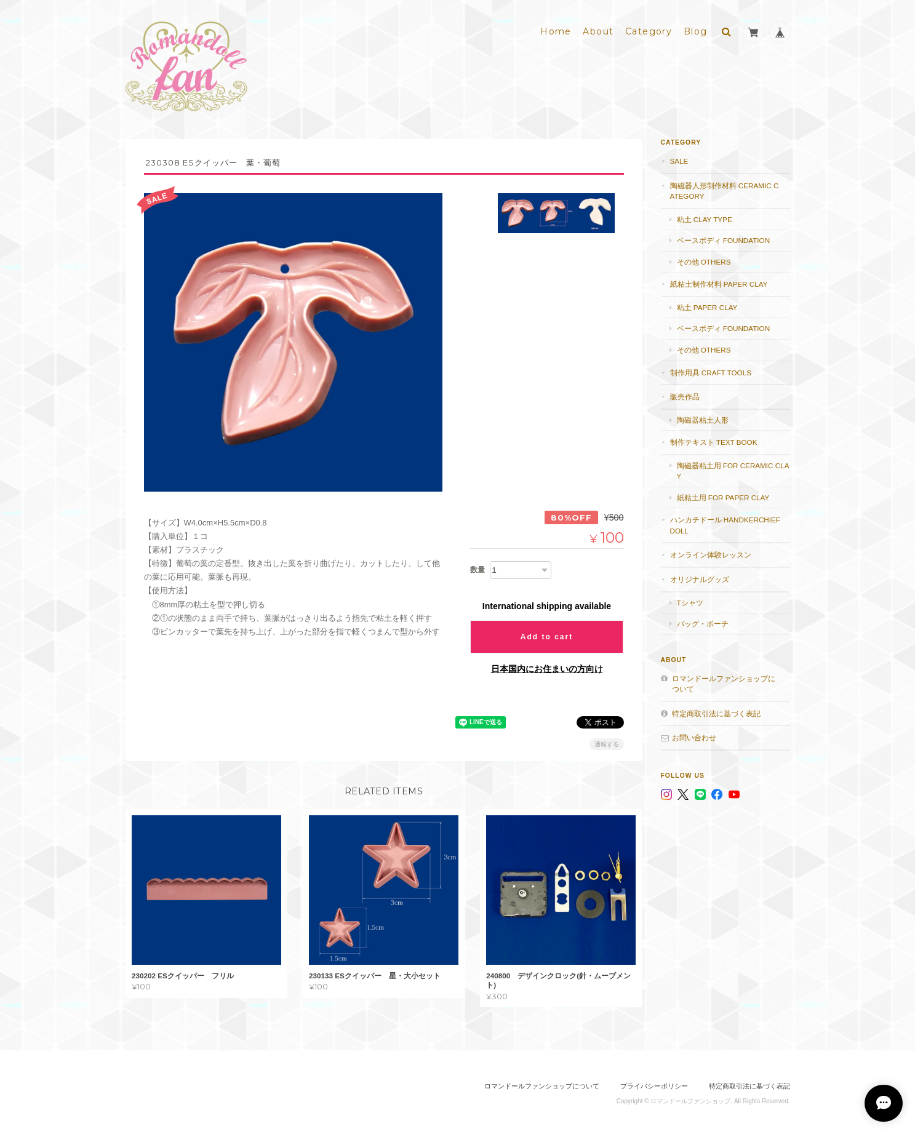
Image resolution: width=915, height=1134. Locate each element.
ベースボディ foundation (723, 238)
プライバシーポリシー (654, 1083)
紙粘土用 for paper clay (723, 494)
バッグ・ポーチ (703, 621)
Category (648, 28)
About (598, 28)
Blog (696, 28)
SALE (679, 158)
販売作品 (685, 393)
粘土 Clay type (704, 216)
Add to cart (547, 633)
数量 (477, 566)
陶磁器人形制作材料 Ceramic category (724, 188)
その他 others (704, 259)
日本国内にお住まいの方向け (547, 666)
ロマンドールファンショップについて (723, 680)
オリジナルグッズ (699, 576)
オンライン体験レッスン (710, 552)
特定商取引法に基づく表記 (716, 710)
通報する (606, 741)
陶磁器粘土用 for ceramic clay (733, 467)
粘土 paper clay (707, 304)
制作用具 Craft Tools (710, 369)
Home (556, 28)
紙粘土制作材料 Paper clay (719, 281)
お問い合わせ (694, 735)
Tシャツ (690, 600)
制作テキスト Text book (713, 439)
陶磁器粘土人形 (703, 417)
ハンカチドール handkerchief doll (725, 522)
